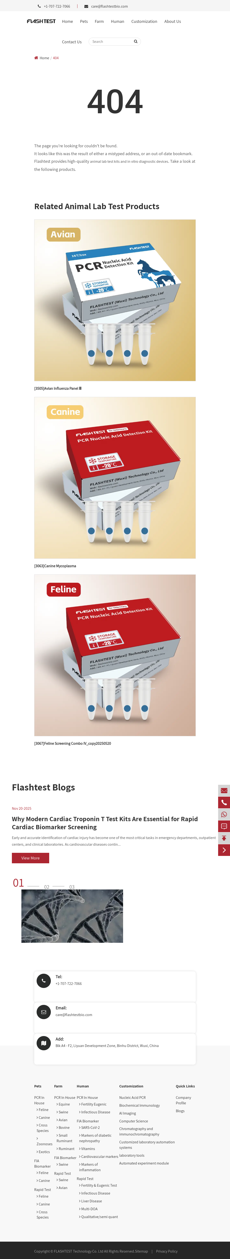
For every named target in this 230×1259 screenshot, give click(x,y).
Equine (63, 1104)
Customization (144, 21)
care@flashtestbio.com (109, 6)
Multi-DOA (88, 1208)
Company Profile (183, 1100)
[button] (27, 882)
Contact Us (71, 41)
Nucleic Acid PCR (132, 1097)
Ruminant (65, 1148)
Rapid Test (42, 1189)
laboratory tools (131, 1155)
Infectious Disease (94, 1112)
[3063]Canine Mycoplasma (55, 565)
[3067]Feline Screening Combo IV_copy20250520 (72, 743)
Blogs (180, 1110)
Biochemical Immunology (139, 1105)
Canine (43, 1117)
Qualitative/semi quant (98, 1216)
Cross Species (43, 1128)
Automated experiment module (144, 1163)
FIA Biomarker (42, 1163)
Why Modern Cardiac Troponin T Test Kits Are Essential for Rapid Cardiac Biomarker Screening (105, 823)
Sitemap (141, 1251)
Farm (99, 21)
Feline (42, 1109)
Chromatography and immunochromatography (139, 1131)
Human (117, 21)
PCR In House (39, 1100)
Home (67, 21)
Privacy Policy (166, 1251)
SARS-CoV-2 (89, 1127)
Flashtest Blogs (43, 787)
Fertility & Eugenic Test (98, 1185)
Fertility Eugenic (92, 1104)
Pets (84, 21)
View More (30, 858)
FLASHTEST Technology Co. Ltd (78, 1251)
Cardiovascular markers (98, 1156)
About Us (172, 21)
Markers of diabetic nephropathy (95, 1138)
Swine (62, 1112)
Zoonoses (45, 1141)
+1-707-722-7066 (69, 983)
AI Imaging (127, 1113)
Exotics (43, 1151)
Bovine (63, 1127)
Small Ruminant (64, 1138)
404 (56, 57)
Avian (62, 1119)
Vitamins (87, 1148)
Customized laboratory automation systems (147, 1145)
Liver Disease (90, 1201)
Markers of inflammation (90, 1167)
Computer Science (133, 1121)
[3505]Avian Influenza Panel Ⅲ (57, 388)
